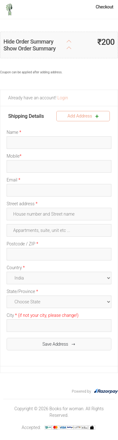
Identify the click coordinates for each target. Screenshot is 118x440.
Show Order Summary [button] (29, 48)
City (43, 315)
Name (14, 132)
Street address (22, 203)
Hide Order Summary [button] (28, 41)
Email (13, 179)
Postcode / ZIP (22, 243)
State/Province (22, 291)
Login (62, 97)
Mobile (14, 156)
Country (16, 267)
